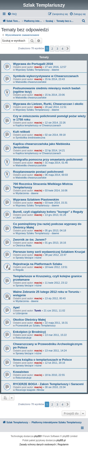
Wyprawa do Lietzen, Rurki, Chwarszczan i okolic (48, 104)
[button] (67, 48)
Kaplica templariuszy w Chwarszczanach (38, 125)
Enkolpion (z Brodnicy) (29, 332)
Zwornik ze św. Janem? (29, 239)
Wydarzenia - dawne (27, 193)
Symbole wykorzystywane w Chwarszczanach (46, 76)
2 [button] (52, 48)
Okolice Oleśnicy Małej (29, 319)
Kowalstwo (21, 372)
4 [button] (62, 48)
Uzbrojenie (22, 313)
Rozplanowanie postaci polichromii (38, 171)
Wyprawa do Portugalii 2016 (33, 64)
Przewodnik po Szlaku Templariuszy (36, 325)
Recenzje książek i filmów (30, 390)
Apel (16, 307)
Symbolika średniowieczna (30, 137)
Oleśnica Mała (24, 245)
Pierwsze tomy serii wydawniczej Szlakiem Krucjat (49, 251)
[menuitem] (12, 14)
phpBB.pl (61, 440)
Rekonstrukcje (24, 337)
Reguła (20, 269)
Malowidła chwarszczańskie (31, 82)
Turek (37, 310)
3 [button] (57, 48)
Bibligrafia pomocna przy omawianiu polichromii (48, 159)
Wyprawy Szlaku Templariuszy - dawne (37, 69)
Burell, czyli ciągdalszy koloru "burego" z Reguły (48, 211)
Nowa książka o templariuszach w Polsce (42, 359)
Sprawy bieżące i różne (29, 257)
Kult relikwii (21, 131)
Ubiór (18, 217)
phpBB (37, 436)
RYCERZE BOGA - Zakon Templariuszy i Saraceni (48, 384)
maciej (38, 67)
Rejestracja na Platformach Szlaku (37, 264)
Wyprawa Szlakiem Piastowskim (36, 199)
